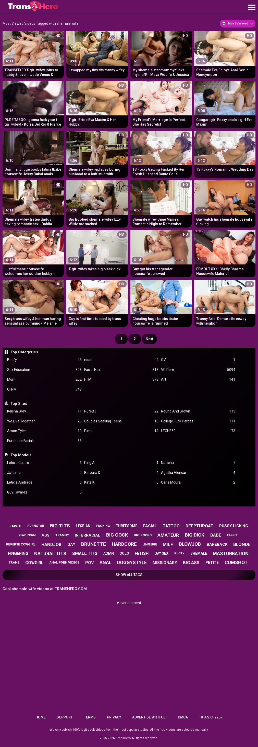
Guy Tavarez (44, 492)
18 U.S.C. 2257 (211, 717)
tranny (62, 535)
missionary (165, 562)
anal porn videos (64, 562)
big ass (191, 562)
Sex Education (44, 370)
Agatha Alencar (198, 473)
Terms (90, 717)
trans (14, 562)
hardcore (124, 544)
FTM (121, 379)
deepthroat (199, 525)
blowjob (190, 544)
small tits (84, 553)
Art (198, 379)
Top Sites (18, 403)
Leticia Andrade (44, 482)
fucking (103, 526)
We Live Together (44, 421)
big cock (117, 535)
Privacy (114, 717)
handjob (51, 544)
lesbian (83, 526)
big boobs (143, 535)
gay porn (27, 535)
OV (198, 360)
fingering (18, 553)
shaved (14, 526)
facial (150, 526)
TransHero (123, 738)
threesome (126, 526)
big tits (60, 526)
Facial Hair (121, 370)
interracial (87, 535)
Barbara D (121, 473)
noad (121, 360)
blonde (241, 544)
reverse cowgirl (20, 544)
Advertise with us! (149, 717)
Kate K (121, 482)
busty (179, 553)
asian (108, 553)
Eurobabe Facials (44, 441)
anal (106, 562)
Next (149, 339)
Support (65, 717)
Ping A (121, 463)
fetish (142, 553)
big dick (194, 535)
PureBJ (121, 411)
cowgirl (34, 562)
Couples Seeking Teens (121, 421)
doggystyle (132, 562)
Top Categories (24, 352)
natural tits (50, 553)
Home (40, 717)
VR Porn (198, 370)
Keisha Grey (44, 411)
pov (89, 562)
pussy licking (233, 526)
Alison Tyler (44, 431)
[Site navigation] (251, 7)
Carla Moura (198, 482)
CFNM (44, 389)
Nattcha (198, 463)
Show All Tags (129, 575)
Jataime (44, 473)
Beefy (44, 360)
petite (212, 562)
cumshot (236, 562)
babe (215, 535)
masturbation (231, 553)
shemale (198, 553)
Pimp (121, 431)
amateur (168, 535)
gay (71, 544)
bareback (217, 544)
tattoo (171, 526)
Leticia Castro (44, 463)
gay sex (161, 553)
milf (168, 544)
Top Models (20, 455)
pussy (232, 535)
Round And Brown (198, 411)
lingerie (149, 544)
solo (124, 553)
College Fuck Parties (198, 421)
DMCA (183, 717)
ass (46, 535)
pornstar (35, 526)
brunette (93, 544)
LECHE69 (198, 431)
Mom (44, 379)
